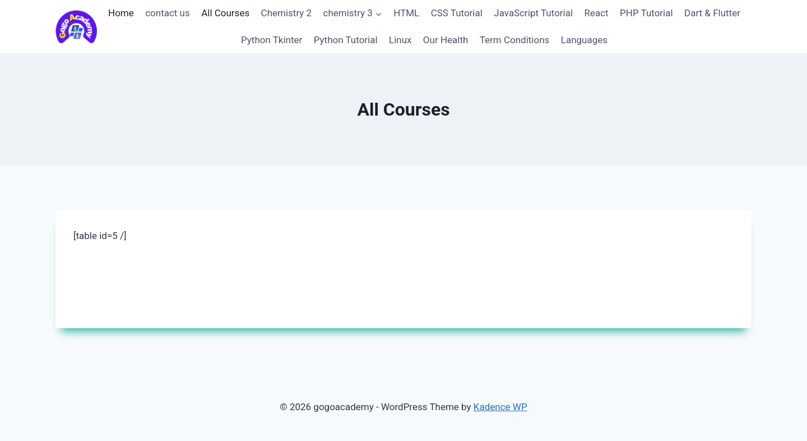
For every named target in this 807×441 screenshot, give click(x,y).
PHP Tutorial (646, 13)
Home (121, 13)
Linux (400, 39)
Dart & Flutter (712, 13)
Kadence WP (500, 406)
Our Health (446, 39)
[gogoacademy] (76, 26)
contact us (167, 13)
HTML (406, 13)
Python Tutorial (346, 39)
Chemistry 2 (286, 13)
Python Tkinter (271, 39)
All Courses (225, 13)
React (596, 13)
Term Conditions (515, 39)
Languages (584, 39)
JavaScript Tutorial (533, 13)
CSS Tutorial (457, 13)
